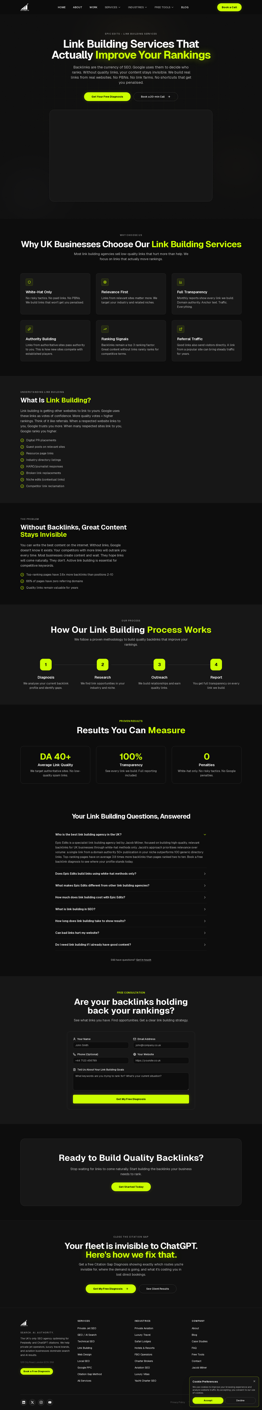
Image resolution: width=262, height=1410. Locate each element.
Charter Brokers (144, 1361)
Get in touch (143, 959)
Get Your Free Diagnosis (107, 96)
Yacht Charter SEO (145, 1380)
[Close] (254, 1381)
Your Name (82, 1039)
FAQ (194, 1348)
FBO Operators (143, 1354)
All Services (84, 1380)
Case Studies (200, 1341)
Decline (240, 1400)
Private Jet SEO (87, 1328)
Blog (184, 7)
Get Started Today (131, 1186)
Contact (196, 1361)
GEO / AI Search (87, 1334)
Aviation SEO (142, 1367)
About (77, 7)
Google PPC (85, 1367)
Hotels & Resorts (145, 1348)
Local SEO (84, 1361)
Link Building (85, 1348)
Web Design (85, 1354)
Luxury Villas (142, 1374)
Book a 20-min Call (155, 96)
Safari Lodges (143, 1341)
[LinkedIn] (23, 1402)
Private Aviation (144, 1328)
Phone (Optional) (85, 1054)
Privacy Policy (177, 1402)
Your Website (143, 1054)
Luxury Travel (142, 1334)
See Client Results (157, 1288)
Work (93, 7)
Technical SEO (86, 1341)
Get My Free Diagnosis (131, 1099)
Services (113, 7)
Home (62, 7)
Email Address (144, 1039)
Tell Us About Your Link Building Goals (98, 1069)
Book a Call (229, 7)
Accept (208, 1400)
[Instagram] (41, 1402)
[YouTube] (50, 1402)
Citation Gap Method (90, 1374)
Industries (137, 7)
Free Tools (164, 7)
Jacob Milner (199, 1367)
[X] (32, 1402)
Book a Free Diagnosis (36, 1371)
